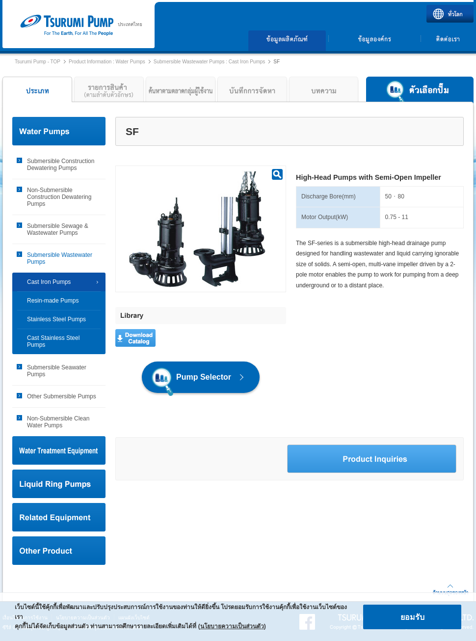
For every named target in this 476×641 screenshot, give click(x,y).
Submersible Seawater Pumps (56, 371)
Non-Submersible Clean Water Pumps (58, 422)
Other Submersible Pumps (61, 396)
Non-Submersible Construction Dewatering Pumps (59, 197)
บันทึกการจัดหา (252, 92)
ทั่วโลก (450, 14)
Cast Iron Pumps (49, 282)
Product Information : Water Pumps (107, 61)
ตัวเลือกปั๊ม (420, 92)
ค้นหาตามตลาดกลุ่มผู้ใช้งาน (180, 92)
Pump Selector (191, 380)
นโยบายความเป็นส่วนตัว (232, 626)
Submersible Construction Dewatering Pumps (60, 164)
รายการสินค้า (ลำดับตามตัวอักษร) (109, 92)
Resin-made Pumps (53, 300)
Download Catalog (135, 338)
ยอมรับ (412, 617)
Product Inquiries (371, 459)
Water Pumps (59, 131)
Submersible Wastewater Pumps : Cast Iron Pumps (209, 61)
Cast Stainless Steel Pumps (53, 341)
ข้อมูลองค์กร (374, 40)
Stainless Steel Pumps (56, 319)
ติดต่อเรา (447, 40)
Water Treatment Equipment (59, 450)
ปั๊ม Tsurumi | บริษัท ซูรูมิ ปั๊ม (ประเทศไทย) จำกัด (66, 25)
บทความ (324, 92)
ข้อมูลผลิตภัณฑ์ (287, 40)
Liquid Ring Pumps (59, 484)
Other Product (59, 550)
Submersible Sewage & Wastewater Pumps (57, 229)
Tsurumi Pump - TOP (37, 61)
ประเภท (36, 92)
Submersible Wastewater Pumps (59, 258)
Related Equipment (59, 517)
